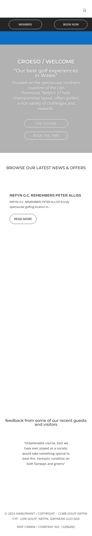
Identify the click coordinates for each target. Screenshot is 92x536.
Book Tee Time (46, 136)
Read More (23, 219)
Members (25, 24)
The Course (46, 123)
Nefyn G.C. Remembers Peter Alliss (45, 195)
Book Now (71, 24)
